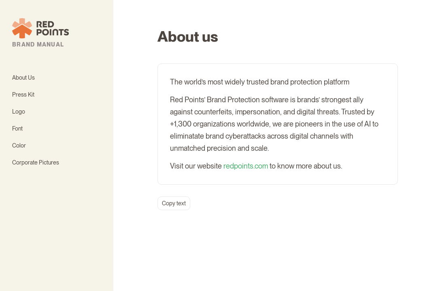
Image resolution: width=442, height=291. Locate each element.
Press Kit (23, 94)
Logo (18, 111)
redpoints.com (245, 166)
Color (19, 145)
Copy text (174, 203)
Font (17, 128)
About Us (23, 77)
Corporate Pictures (35, 162)
